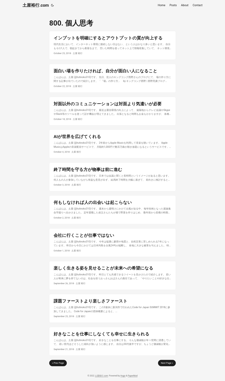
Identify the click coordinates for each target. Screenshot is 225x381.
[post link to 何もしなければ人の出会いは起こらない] (112, 210)
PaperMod (132, 375)
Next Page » (167, 363)
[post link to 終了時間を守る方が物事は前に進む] (112, 177)
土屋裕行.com (35, 5)
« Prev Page (58, 363)
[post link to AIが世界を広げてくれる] (112, 144)
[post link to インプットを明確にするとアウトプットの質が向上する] (112, 45)
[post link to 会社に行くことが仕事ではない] (112, 243)
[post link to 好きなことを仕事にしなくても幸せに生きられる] (112, 341)
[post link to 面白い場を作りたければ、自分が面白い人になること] (112, 78)
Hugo (123, 375)
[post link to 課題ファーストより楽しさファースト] (112, 308)
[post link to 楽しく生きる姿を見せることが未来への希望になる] (112, 275)
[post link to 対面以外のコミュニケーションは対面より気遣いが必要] (112, 111)
